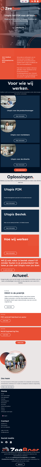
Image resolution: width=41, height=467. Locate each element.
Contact (3, 409)
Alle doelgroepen (20, 170)
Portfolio (3, 399)
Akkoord (20, 464)
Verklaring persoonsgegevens (20, 457)
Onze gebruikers (5, 397)
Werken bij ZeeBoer (6, 406)
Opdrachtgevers (5, 401)
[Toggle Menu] (39, 8)
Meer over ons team (7, 387)
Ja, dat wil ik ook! (7, 270)
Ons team (3, 404)
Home (2, 393)
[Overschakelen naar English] (5, 416)
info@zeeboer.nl (5, 432)
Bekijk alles (20, 342)
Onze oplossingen (5, 395)
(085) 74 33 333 (4, 430)
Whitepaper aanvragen (6, 411)
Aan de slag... (20, 27)
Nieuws (3, 408)
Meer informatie (20, 116)
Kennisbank (4, 402)
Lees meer (9, 307)
